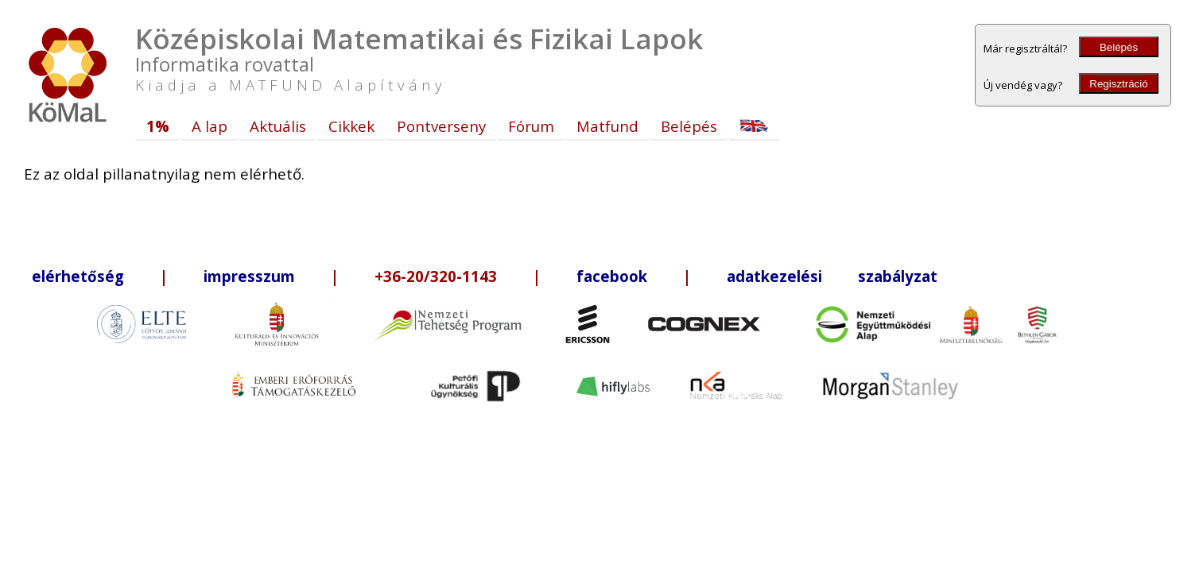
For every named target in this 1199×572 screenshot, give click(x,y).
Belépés (1119, 47)
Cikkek (351, 126)
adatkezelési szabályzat (832, 276)
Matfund (607, 126)
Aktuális (278, 126)
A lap (209, 126)
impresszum (249, 276)
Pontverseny (441, 126)
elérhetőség (78, 276)
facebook (611, 276)
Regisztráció (1118, 84)
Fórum (531, 126)
